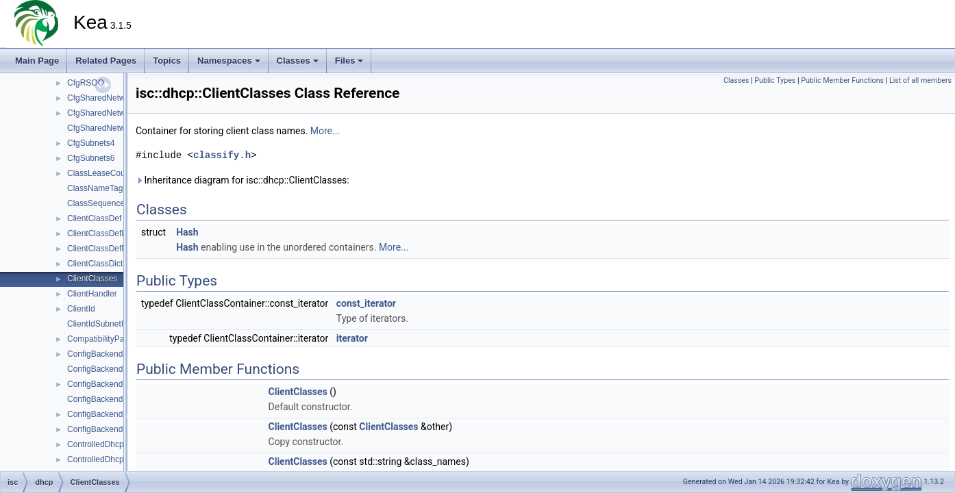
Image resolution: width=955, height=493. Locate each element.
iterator (352, 338)
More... (325, 130)
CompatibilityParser (102, 339)
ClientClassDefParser (106, 248)
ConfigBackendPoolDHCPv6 (119, 429)
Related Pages (105, 60)
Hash (187, 232)
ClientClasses (92, 278)
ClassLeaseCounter (103, 173)
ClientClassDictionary (106, 263)
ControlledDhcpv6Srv (106, 459)
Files (349, 60)
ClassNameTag (95, 188)
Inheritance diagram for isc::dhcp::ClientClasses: (242, 180)
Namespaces (228, 60)
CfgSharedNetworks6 (106, 128)
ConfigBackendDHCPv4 (111, 354)
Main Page (37, 60)
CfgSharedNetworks (103, 98)
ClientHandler (92, 294)
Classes (298, 60)
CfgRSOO (85, 83)
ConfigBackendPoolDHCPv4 (119, 414)
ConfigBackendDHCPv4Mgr (118, 369)
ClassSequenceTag (102, 203)
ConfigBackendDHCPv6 (111, 384)
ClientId (81, 309)
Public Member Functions (842, 80)
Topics (167, 60)
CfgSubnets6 (90, 158)
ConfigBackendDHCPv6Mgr (118, 399)
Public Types (774, 80)
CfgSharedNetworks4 (106, 113)
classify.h (222, 155)
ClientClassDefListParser (112, 233)
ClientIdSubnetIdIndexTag (114, 324)
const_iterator (366, 303)
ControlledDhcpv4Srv (106, 444)
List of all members (920, 80)
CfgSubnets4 (90, 143)
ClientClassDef (94, 218)
